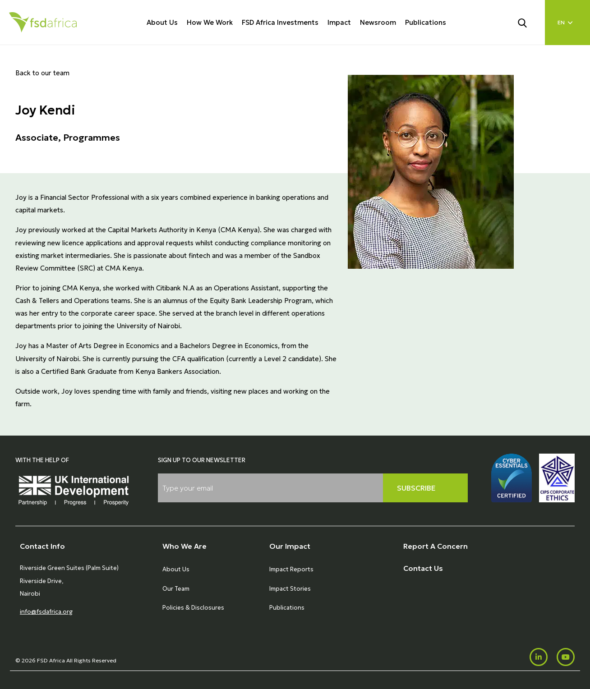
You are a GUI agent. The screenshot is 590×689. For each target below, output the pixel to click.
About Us (162, 22)
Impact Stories (290, 589)
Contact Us (423, 568)
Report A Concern (435, 546)
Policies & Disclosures (193, 607)
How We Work (210, 22)
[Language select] (567, 22)
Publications (425, 22)
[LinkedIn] (539, 657)
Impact (339, 22)
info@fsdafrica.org (46, 612)
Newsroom (378, 22)
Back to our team (42, 73)
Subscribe (416, 487)
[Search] (528, 22)
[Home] (43, 22)
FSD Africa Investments (280, 22)
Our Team (175, 589)
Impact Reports (291, 569)
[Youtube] (566, 657)
